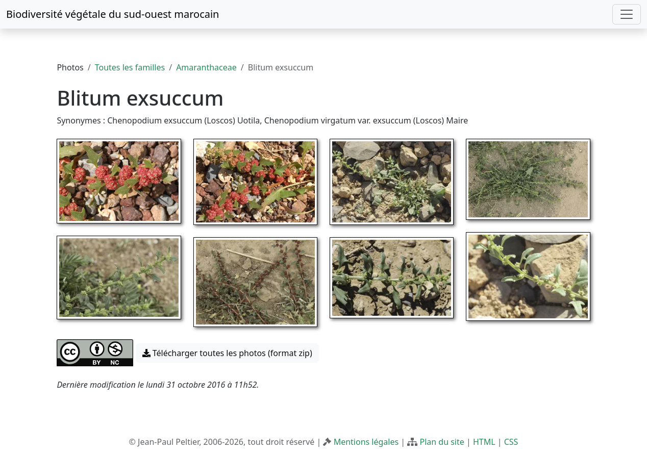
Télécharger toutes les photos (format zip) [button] (227, 353)
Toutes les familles (130, 67)
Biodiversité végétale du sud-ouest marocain (112, 14)
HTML (484, 441)
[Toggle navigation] (626, 14)
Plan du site (441, 441)
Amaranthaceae (206, 67)
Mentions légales (366, 441)
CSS (511, 441)
